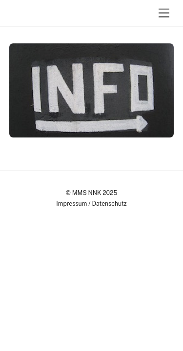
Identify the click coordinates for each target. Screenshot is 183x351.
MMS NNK (87, 192)
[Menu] (164, 13)
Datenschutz (109, 203)
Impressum (71, 203)
